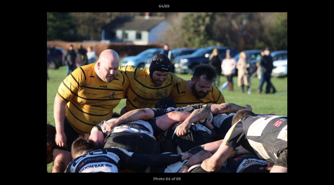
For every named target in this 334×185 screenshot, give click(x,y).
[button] (312, 7)
